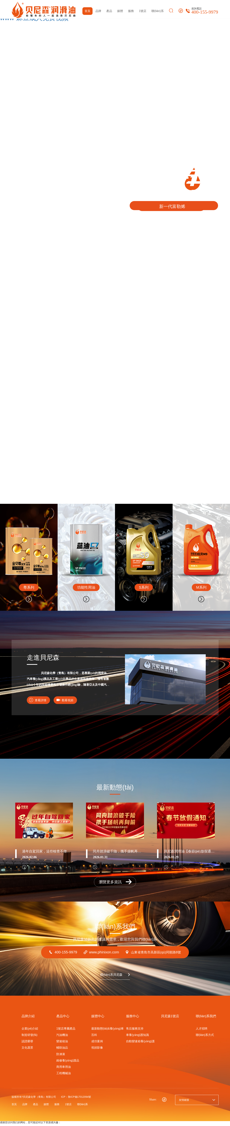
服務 (131, 11)
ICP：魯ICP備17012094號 (76, 1100)
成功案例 (97, 1044)
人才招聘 (201, 1031)
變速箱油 (62, 1044)
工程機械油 (63, 1076)
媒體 (120, 11)
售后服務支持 (134, 1031)
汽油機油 (62, 1038)
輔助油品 (62, 1050)
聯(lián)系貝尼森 (110, 978)
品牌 (98, 11)
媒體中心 (97, 1019)
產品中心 (62, 1019)
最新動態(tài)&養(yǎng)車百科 (107, 1035)
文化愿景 (27, 1050)
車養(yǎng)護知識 (137, 1038)
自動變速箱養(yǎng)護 (140, 1044)
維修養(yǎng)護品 (67, 1063)
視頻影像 (97, 1050)
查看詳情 (41, 700)
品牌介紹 (28, 1019)
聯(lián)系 (157, 11)
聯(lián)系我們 (206, 1019)
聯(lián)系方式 (205, 1038)
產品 (109, 11)
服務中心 (132, 1019)
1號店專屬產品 (65, 1031)
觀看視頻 (71, 700)
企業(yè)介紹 (30, 1031)
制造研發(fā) (29, 1038)
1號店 (142, 11)
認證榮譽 (27, 1044)
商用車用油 (63, 1069)
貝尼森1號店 (170, 1019)
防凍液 (60, 1057)
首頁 (87, 11)
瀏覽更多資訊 (115, 884)
